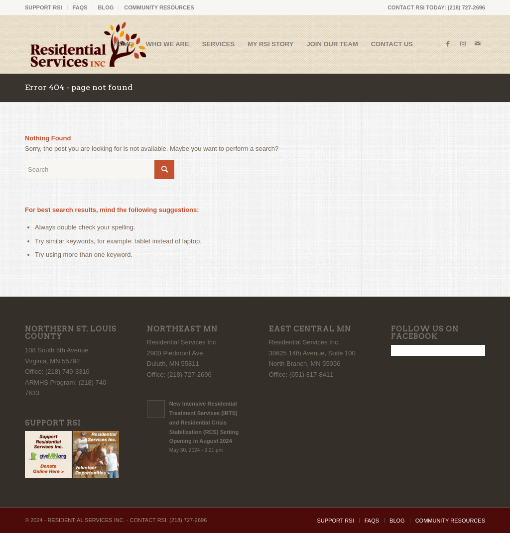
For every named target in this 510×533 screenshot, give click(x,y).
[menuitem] (46, 7)
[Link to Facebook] (447, 43)
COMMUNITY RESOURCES (159, 7)
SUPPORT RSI (43, 7)
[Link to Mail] (477, 43)
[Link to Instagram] (462, 43)
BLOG (106, 7)
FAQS (80, 7)
